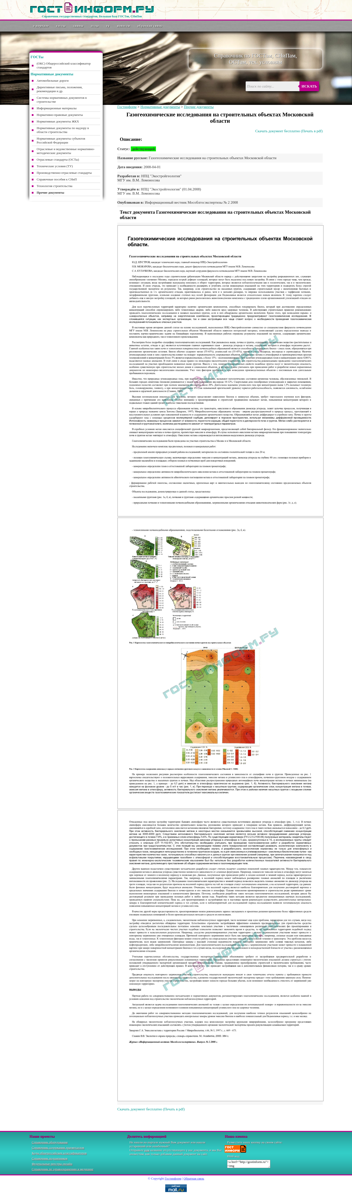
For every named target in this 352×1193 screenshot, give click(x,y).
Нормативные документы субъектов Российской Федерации (61, 140)
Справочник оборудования (50, 1142)
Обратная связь (149, 26)
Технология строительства (54, 186)
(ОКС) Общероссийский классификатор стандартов (64, 65)
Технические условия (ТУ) (55, 166)
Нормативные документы (160, 107)
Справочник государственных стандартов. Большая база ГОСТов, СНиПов (92, 16)
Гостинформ (126, 107)
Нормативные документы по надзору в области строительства (63, 130)
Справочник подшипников (49, 1158)
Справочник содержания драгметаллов (58, 1147)
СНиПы (78, 26)
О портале (41, 26)
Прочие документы (199, 107)
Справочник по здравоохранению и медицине (62, 1169)
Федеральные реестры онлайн (52, 1164)
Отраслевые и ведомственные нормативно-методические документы (66, 151)
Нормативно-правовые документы (60, 115)
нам (146, 1150)
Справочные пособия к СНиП (57, 179)
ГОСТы (61, 26)
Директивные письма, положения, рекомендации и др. (59, 89)
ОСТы (95, 26)
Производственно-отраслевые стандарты (64, 173)
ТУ (108, 26)
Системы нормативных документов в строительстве (62, 99)
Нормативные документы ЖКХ (58, 121)
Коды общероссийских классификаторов (59, 1153)
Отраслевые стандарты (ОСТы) (58, 159)
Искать (309, 86)
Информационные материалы (57, 108)
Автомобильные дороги (53, 80)
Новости (123, 26)
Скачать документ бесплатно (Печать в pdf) (289, 131)
